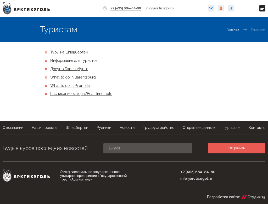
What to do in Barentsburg (73, 77)
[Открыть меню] (262, 8)
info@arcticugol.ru (160, 8)
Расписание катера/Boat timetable (81, 94)
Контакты (257, 127)
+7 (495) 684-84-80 (125, 8)
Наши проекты (44, 127)
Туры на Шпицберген (69, 52)
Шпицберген (77, 127)
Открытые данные (199, 127)
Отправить (236, 148)
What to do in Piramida (70, 85)
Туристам (231, 127)
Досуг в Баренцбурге (69, 69)
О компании (13, 127)
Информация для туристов (73, 60)
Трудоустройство (158, 127)
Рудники (104, 127)
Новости (127, 127)
